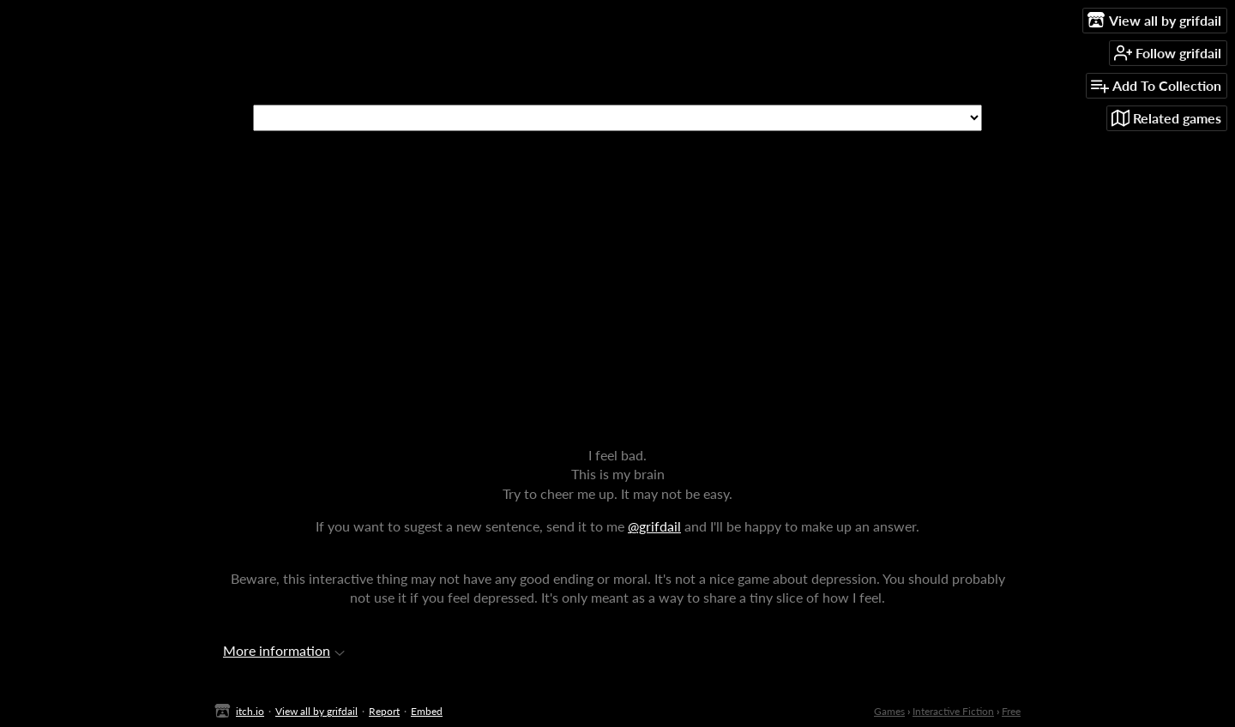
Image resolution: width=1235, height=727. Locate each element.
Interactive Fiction (953, 711)
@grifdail (654, 526)
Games (889, 711)
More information (284, 650)
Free (1011, 711)
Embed (427, 711)
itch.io (250, 711)
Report (384, 711)
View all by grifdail (316, 711)
